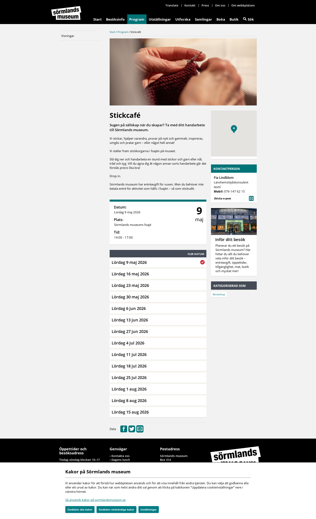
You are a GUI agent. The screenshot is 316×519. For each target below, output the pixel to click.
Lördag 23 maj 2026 (130, 285)
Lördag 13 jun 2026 (130, 320)
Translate (171, 5)
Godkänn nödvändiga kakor (116, 509)
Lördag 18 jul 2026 (129, 366)
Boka (220, 19)
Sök (251, 19)
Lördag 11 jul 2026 (129, 354)
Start (97, 19)
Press (205, 5)
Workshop (219, 294)
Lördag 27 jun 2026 (130, 331)
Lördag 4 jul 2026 (128, 343)
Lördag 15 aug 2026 (130, 412)
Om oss (220, 5)
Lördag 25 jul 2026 (129, 377)
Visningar (67, 36)
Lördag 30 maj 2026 (130, 297)
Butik (234, 19)
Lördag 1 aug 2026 (129, 389)
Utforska (182, 19)
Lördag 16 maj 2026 (130, 274)
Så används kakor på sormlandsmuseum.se (95, 500)
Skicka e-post (234, 198)
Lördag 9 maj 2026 (129, 262)
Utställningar (160, 19)
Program (136, 19)
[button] (234, 129)
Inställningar (149, 509)
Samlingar (203, 19)
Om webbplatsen (243, 5)
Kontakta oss (120, 456)
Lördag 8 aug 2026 (129, 400)
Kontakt (189, 5)
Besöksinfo (115, 19)
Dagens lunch (120, 460)
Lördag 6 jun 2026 (129, 308)
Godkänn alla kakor (80, 509)
